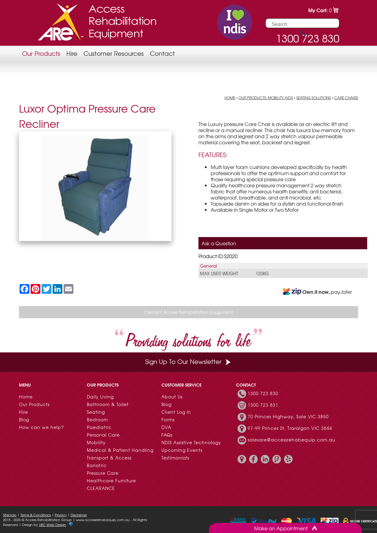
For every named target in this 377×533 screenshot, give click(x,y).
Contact (162, 53)
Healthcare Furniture (111, 480)
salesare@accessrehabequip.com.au (291, 440)
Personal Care (103, 435)
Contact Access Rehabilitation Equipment (188, 312)
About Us (172, 397)
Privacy (61, 514)
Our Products (41, 53)
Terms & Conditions (35, 514)
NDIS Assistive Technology (191, 442)
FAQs (166, 435)
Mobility (96, 442)
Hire (71, 53)
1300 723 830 (263, 393)
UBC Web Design (52, 524)
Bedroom (97, 419)
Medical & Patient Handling (120, 450)
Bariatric (97, 465)
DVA (166, 427)
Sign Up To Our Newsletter (188, 361)
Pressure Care (103, 473)
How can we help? (41, 427)
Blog (24, 419)
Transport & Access (109, 458)
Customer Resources (113, 53)
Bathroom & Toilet (108, 404)
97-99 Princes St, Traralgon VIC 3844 (290, 428)
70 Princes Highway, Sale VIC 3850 (288, 416)
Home (229, 97)
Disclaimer (79, 514)
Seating (96, 412)
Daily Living (100, 397)
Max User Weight (219, 273)
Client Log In (176, 412)
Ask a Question (218, 243)
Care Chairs (346, 97)
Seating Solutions (313, 97)
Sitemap (10, 514)
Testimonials (175, 458)
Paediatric (99, 427)
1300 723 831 (263, 405)
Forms (168, 419)
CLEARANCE (101, 488)
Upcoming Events (181, 450)
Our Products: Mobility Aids (265, 97)
